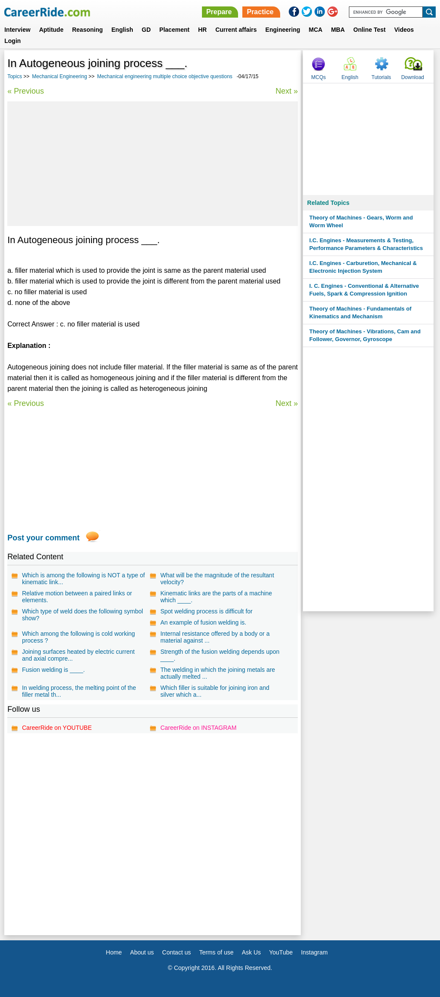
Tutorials (381, 77)
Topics (14, 76)
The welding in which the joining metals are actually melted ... (217, 673)
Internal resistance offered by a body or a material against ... (214, 637)
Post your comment (43, 538)
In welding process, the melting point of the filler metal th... (79, 691)
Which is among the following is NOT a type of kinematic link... (83, 578)
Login (12, 40)
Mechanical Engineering (59, 76)
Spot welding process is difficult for (206, 611)
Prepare (219, 11)
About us (142, 952)
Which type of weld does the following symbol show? (82, 615)
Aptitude (51, 29)
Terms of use (216, 952)
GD (146, 29)
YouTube (281, 952)
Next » (286, 91)
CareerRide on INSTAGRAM (198, 727)
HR (202, 29)
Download (412, 77)
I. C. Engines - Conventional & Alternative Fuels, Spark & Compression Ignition (364, 290)
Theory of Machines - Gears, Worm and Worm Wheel (361, 221)
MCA (316, 29)
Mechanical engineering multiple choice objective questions (164, 76)
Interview (17, 29)
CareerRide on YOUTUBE (57, 727)
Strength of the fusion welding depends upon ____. (219, 655)
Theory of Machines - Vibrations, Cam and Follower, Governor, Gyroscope (365, 335)
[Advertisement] (152, 164)
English (122, 29)
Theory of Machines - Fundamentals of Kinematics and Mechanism (360, 312)
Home (114, 952)
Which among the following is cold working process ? (78, 637)
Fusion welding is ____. (53, 669)
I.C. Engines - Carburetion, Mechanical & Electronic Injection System (363, 267)
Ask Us (251, 952)
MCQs (318, 77)
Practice (260, 11)
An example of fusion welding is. (203, 622)
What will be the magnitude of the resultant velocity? (217, 578)
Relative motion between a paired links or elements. (77, 597)
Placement (174, 29)
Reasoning (87, 29)
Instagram (314, 952)
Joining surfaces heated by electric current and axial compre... (78, 655)
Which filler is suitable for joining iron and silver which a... (214, 691)
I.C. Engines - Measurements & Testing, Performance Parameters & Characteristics (366, 244)
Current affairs (236, 29)
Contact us (176, 952)
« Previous (25, 91)
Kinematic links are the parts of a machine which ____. (216, 597)
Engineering (283, 29)
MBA (338, 29)
